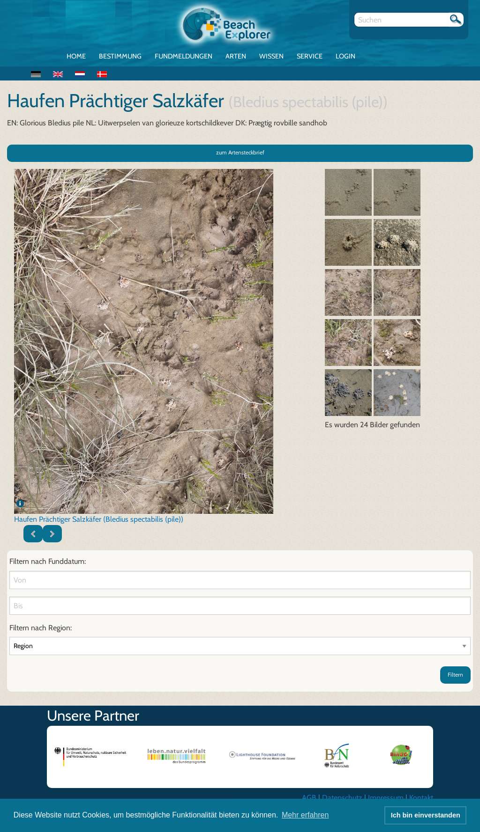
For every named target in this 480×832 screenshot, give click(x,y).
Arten (235, 56)
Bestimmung (120, 56)
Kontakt (421, 797)
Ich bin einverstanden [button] (425, 815)
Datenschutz (342, 797)
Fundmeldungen (183, 56)
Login (345, 56)
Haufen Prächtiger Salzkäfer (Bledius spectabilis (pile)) (98, 519)
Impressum (386, 797)
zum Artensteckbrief (240, 152)
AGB (309, 797)
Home (76, 56)
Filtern (455, 674)
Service (309, 56)
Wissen (271, 56)
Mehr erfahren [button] (305, 815)
